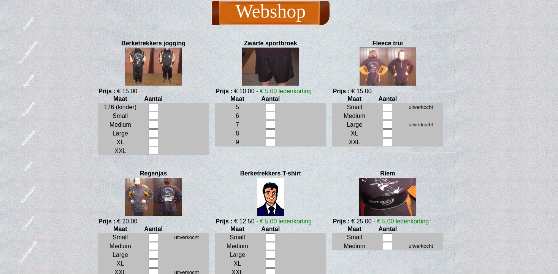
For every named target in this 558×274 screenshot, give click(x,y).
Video (28, 165)
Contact (28, 223)
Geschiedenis (28, 52)
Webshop (28, 137)
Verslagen (27, 194)
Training (28, 109)
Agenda (28, 81)
